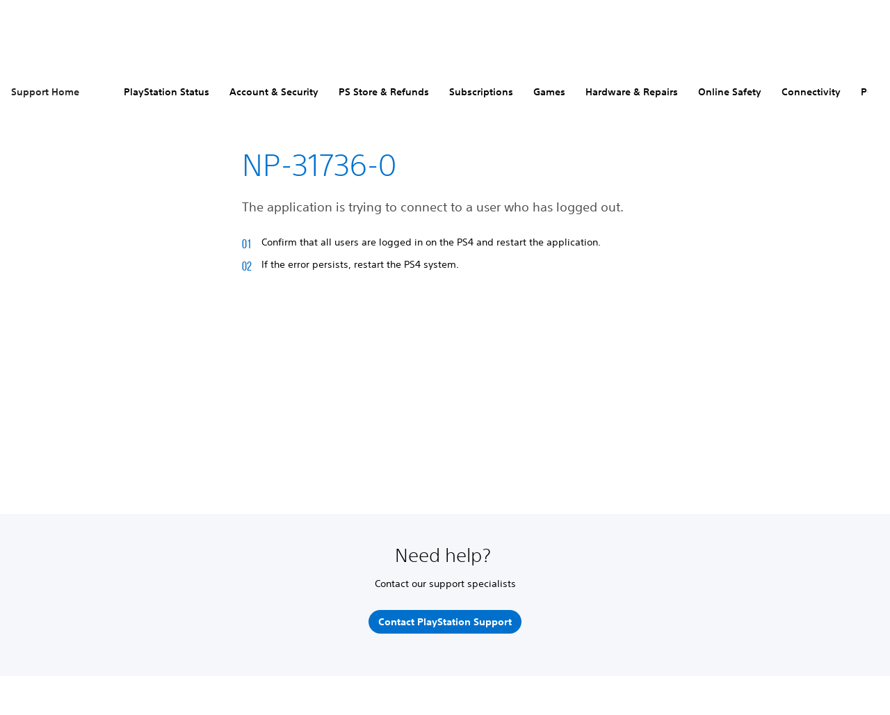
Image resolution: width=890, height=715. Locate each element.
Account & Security (273, 92)
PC (867, 92)
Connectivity (811, 92)
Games (549, 92)
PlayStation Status (166, 92)
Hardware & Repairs (631, 92)
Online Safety (729, 92)
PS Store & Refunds (384, 92)
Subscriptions (481, 92)
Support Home (45, 92)
